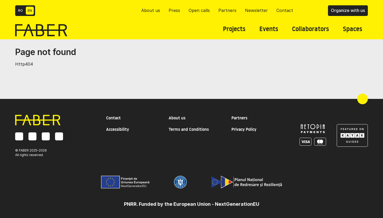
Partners (227, 10)
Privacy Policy (243, 129)
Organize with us (348, 10)
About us (150, 10)
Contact (284, 10)
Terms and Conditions (189, 129)
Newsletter (256, 10)
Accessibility (117, 129)
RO (20, 10)
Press (174, 10)
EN (30, 10)
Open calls (199, 10)
